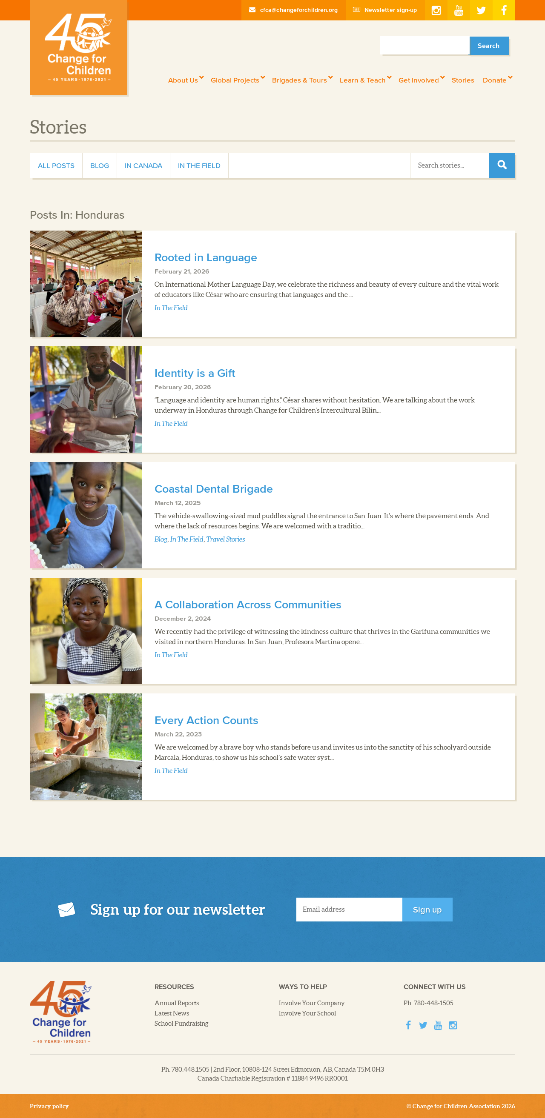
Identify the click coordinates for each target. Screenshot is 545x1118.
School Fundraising (182, 1023)
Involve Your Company (312, 1003)
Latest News (172, 1013)
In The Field (199, 165)
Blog (99, 165)
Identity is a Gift (195, 372)
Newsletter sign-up (385, 9)
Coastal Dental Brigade (214, 488)
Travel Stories (226, 539)
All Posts (56, 165)
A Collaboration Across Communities (248, 604)
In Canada (143, 165)
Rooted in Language (206, 257)
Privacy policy (49, 1106)
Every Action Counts (206, 719)
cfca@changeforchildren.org (293, 9)
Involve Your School (307, 1013)
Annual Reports (177, 1003)
